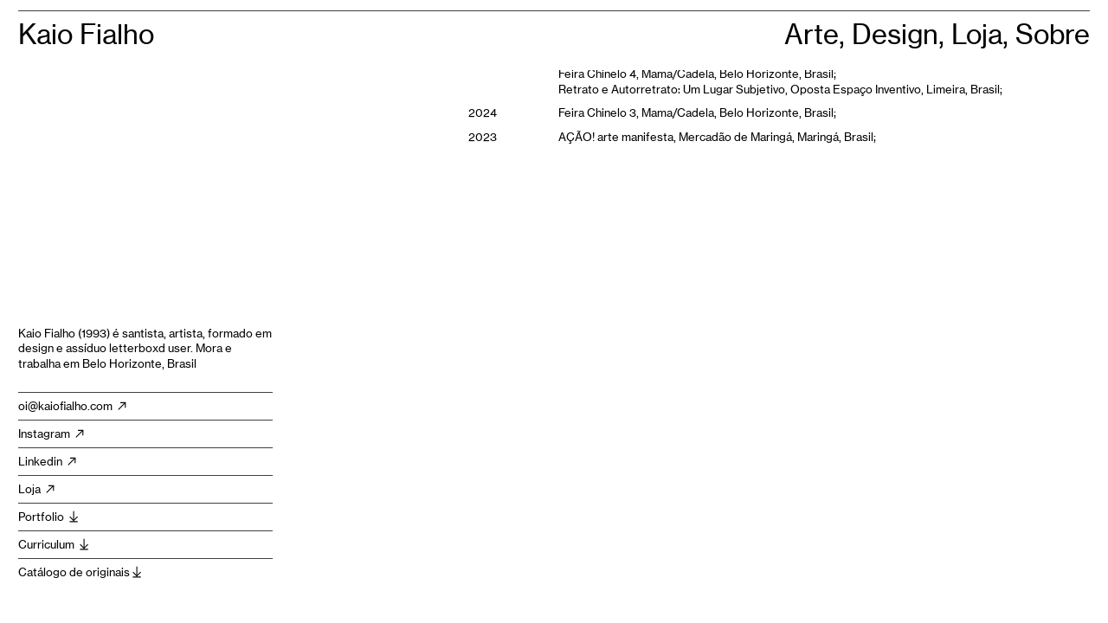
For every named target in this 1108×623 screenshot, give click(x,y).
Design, (901, 34)
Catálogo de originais (81, 572)
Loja (37, 489)
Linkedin (48, 461)
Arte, (818, 34)
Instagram (52, 433)
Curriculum (54, 544)
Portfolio (49, 516)
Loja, (983, 34)
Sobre (1052, 34)
